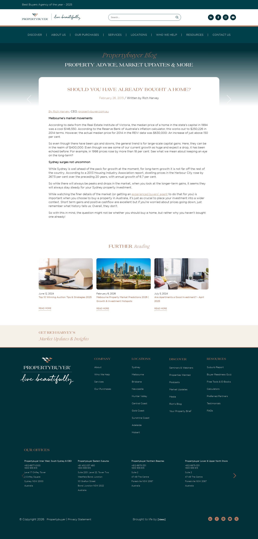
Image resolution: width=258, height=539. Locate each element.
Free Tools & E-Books (219, 381)
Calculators (213, 389)
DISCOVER (35, 34)
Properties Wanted (180, 375)
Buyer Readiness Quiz (219, 374)
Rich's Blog (175, 404)
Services (99, 381)
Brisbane (137, 381)
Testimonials (213, 403)
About (98, 367)
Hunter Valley (139, 396)
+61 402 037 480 (86, 465)
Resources (194, 34)
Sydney (136, 367)
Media (172, 396)
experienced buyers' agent (150, 194)
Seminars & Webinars (181, 367)
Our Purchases (87, 34)
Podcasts (174, 382)
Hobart (136, 432)
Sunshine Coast (140, 418)
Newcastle (137, 389)
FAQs (210, 410)
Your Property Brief (180, 411)
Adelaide (137, 425)
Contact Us (222, 34)
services (115, 34)
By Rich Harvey (59, 111)
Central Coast (139, 403)
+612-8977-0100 (32, 465)
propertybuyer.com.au (93, 111)
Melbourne (138, 374)
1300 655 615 (30, 468)
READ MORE (45, 308)
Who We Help (102, 374)
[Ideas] (162, 519)
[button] (234, 475)
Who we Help (166, 34)
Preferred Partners (217, 396)
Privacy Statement (79, 519)
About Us (58, 34)
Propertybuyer (56, 519)
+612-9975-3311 (138, 465)
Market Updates (178, 389)
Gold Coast (138, 410)
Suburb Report (215, 367)
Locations (139, 34)
